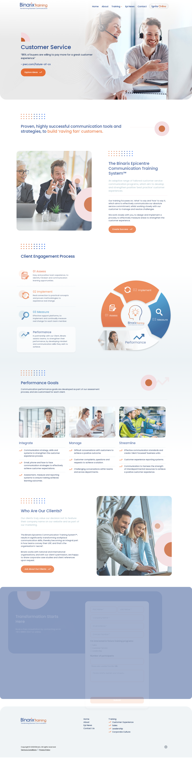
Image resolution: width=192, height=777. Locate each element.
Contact (142, 6)
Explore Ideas (31, 75)
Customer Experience (123, 741)
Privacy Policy (44, 769)
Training (117, 6)
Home (95, 6)
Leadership (117, 748)
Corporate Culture (121, 751)
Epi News (129, 6)
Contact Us (89, 748)
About (105, 6)
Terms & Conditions (29, 769)
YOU (166, 766)
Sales (114, 745)
